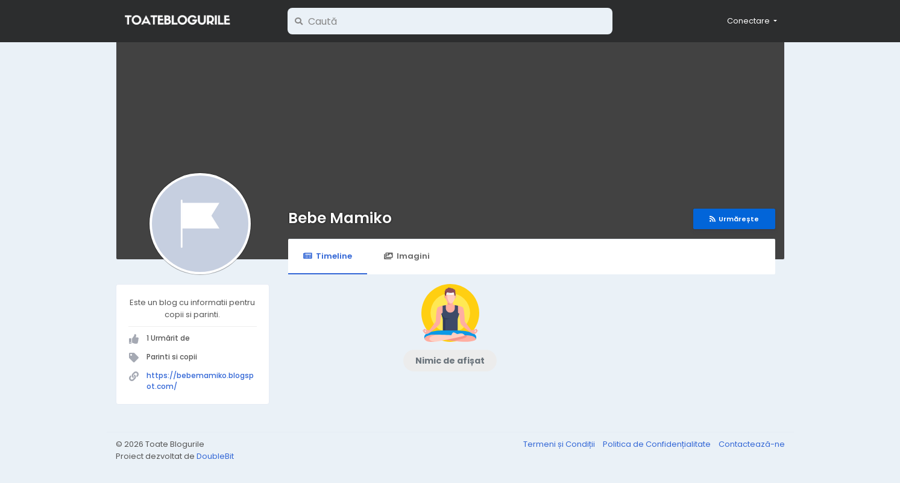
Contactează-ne (752, 444)
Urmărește (734, 219)
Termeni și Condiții (560, 444)
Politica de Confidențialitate (658, 444)
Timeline (327, 256)
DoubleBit (215, 456)
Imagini (407, 256)
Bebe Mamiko (340, 218)
